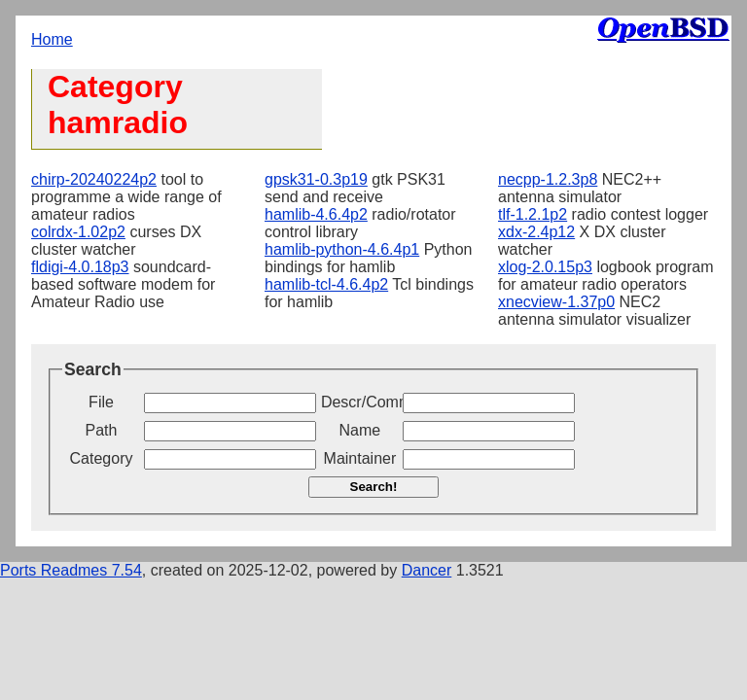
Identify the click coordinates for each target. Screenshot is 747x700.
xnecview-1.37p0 (556, 302)
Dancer (427, 570)
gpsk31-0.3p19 (316, 179)
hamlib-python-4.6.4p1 (342, 249)
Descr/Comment (360, 402)
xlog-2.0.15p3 (545, 267)
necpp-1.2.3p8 (547, 179)
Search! (374, 486)
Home (52, 39)
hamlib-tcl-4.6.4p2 (326, 284)
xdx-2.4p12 (536, 232)
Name (360, 430)
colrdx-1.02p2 (78, 232)
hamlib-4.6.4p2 (316, 214)
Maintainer (360, 458)
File (101, 402)
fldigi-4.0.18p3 (80, 267)
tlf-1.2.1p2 (532, 214)
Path (102, 430)
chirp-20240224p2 (94, 179)
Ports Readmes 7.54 (71, 570)
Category (101, 458)
